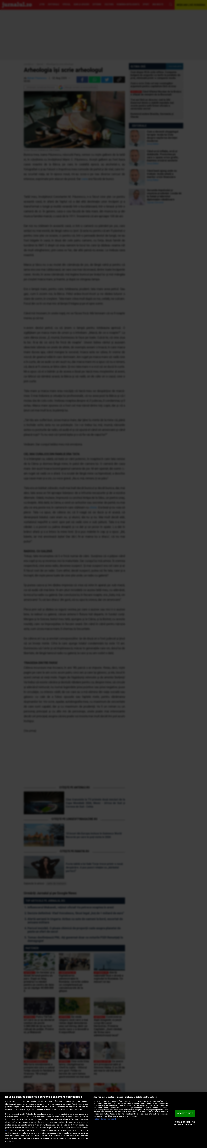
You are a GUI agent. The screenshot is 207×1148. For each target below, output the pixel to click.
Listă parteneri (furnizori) (104, 1119)
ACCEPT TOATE (185, 1113)
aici (6, 1130)
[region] (103, 1120)
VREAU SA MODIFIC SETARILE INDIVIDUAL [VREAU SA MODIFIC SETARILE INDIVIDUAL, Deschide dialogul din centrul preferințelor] (185, 1123)
